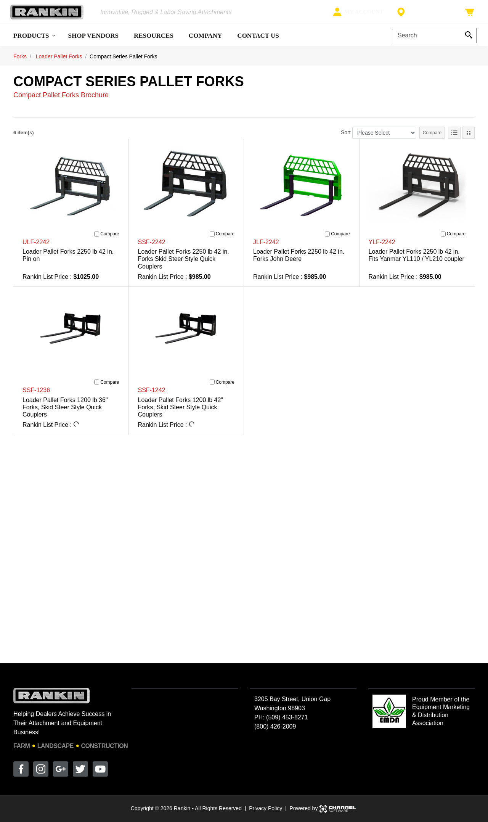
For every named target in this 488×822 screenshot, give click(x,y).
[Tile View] (468, 139)
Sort (346, 138)
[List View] (454, 139)
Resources (153, 41)
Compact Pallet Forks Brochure (61, 101)
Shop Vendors (93, 41)
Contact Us (258, 41)
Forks (20, 63)
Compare (432, 139)
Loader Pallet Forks (59, 63)
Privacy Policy (265, 808)
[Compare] (96, 240)
